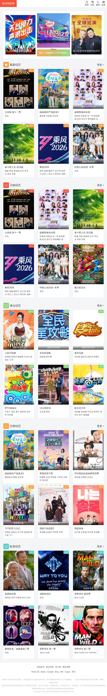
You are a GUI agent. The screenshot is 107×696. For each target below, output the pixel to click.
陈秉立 (96, 357)
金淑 (48, 477)
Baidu (43, 672)
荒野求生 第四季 (82, 594)
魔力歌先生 (80, 287)
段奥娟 (77, 116)
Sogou (67, 672)
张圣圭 (90, 477)
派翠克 (14, 357)
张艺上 (45, 174)
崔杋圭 (14, 532)
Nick (24, 597)
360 (61, 672)
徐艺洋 (84, 119)
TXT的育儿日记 (12, 528)
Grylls (81, 597)
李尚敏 (53, 477)
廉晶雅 (42, 116)
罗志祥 (90, 412)
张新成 (84, 116)
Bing (57, 672)
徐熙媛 (77, 412)
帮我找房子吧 (46, 473)
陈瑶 (41, 171)
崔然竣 (27, 532)
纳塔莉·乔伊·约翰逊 (13, 597)
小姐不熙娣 (10, 353)
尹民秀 (55, 532)
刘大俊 (77, 532)
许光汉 (27, 357)
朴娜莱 (42, 477)
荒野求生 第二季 (82, 649)
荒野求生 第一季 (48, 649)
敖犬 (81, 415)
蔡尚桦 (49, 357)
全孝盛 (84, 532)
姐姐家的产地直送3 (49, 112)
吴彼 (14, 174)
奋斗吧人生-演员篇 (14, 167)
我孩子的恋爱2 (47, 528)
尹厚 (61, 532)
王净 (11, 360)
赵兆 (79, 119)
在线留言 (41, 667)
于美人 (8, 412)
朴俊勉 (49, 116)
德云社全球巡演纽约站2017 (86, 51)
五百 (22, 171)
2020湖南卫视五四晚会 (20, 51)
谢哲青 (23, 412)
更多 (100, 64)
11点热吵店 (45, 408)
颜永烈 (84, 357)
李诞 (9, 174)
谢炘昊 (90, 357)
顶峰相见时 (45, 594)
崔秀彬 (8, 532)
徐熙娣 (8, 357)
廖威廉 (86, 415)
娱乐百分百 (80, 408)
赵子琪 (58, 171)
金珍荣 (55, 116)
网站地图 (66, 667)
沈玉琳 (42, 412)
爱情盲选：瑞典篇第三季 (17, 649)
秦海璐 (17, 171)
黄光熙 (45, 480)
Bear (76, 597)
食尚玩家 (78, 353)
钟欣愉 (77, 357)
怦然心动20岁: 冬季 (84, 167)
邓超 (11, 171)
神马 (74, 672)
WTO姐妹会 (11, 408)
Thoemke (92, 652)
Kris (86, 652)
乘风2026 (44, 167)
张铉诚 (77, 477)
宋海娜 (96, 532)
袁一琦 (90, 116)
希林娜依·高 (93, 119)
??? (10, 535)
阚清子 (51, 171)
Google (50, 672)
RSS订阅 (35, 672)
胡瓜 (13, 412)
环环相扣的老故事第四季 (86, 473)
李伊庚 (90, 532)
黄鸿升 (96, 412)
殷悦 (48, 412)
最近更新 (50, 667)
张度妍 (84, 477)
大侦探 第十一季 (13, 112)
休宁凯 (20, 532)
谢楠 (46, 171)
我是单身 (78, 528)
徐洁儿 (51, 174)
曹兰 (18, 412)
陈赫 (7, 171)
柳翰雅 (20, 357)
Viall (28, 597)
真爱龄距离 (10, 594)
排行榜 (58, 667)
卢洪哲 (60, 477)
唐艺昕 (58, 174)
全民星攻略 (45, 353)
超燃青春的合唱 (82, 112)
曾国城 (42, 357)
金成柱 (49, 532)
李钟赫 (42, 532)
